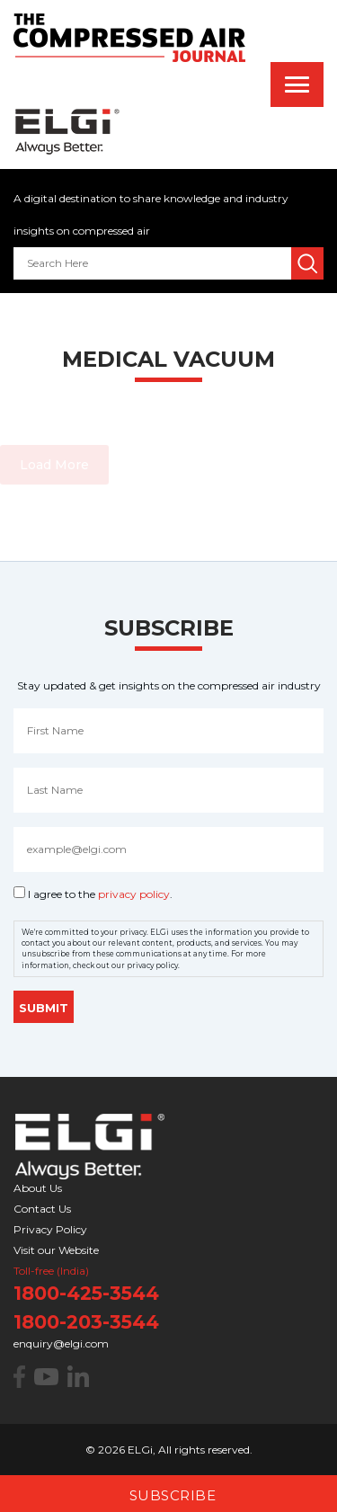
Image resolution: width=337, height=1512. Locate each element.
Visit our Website (56, 1250)
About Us (37, 1188)
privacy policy (134, 894)
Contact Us (42, 1208)
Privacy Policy (50, 1229)
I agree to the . (100, 894)
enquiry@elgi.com (61, 1343)
